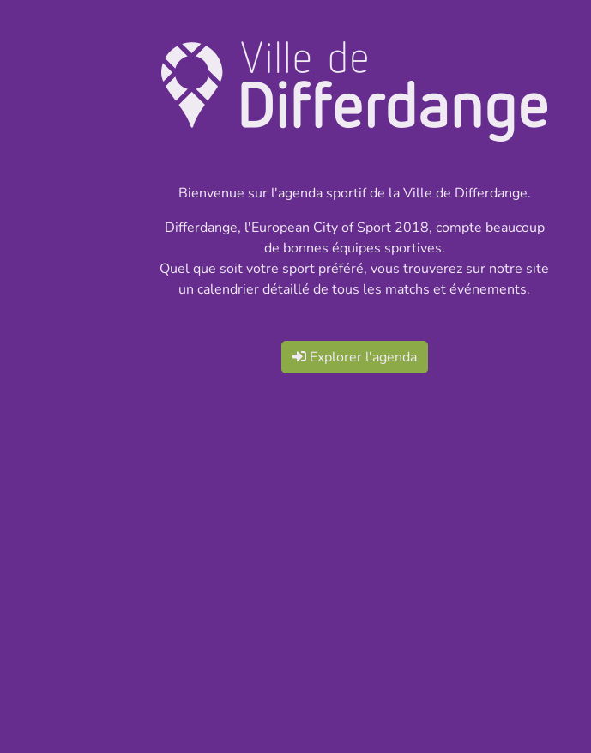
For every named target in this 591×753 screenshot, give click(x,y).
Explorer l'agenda (354, 357)
